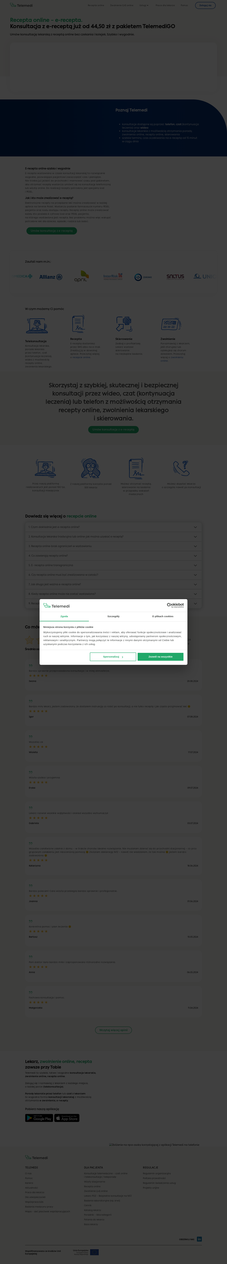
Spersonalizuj (113, 656)
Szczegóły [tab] (113, 616)
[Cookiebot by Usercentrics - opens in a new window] (169, 605)
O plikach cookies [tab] (162, 616)
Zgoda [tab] (64, 616)
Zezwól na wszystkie (160, 656)
